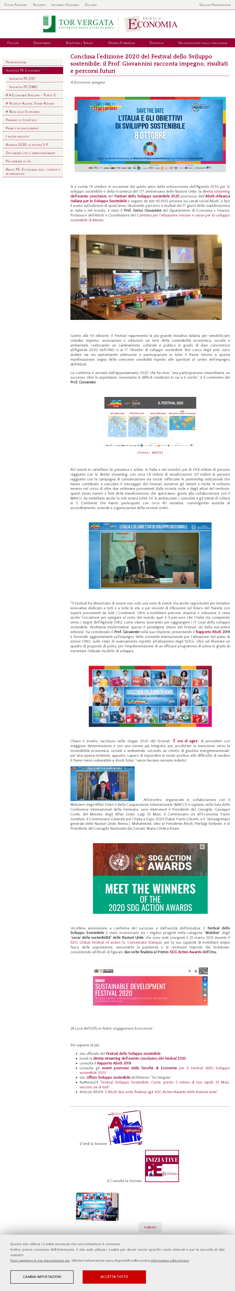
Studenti (39, 5)
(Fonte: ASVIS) (150, 453)
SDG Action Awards (185, 952)
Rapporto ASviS (208, 632)
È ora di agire (185, 741)
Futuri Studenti (16, 5)
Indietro (150, 1227)
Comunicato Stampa (144, 942)
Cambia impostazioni (46, 1277)
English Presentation (214, 5)
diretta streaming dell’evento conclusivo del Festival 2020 (139, 1058)
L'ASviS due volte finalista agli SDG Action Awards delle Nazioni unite (161, 1092)
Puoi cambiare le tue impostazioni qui (40, 1261)
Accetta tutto (129, 1277)
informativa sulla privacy (170, 1261)
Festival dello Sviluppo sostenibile (133, 1054)
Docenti (91, 5)
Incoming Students (65, 5)
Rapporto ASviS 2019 (114, 1063)
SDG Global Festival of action (96, 942)
